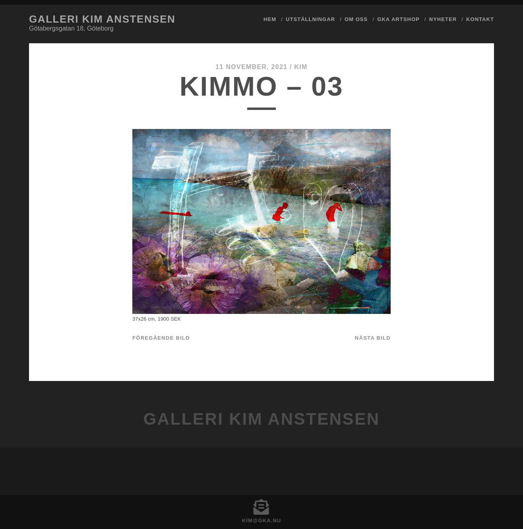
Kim (300, 66)
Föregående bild (161, 338)
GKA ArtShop (398, 19)
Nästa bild (373, 338)
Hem (269, 19)
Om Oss (356, 19)
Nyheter (443, 19)
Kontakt (480, 19)
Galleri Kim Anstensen (102, 19)
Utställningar (310, 19)
